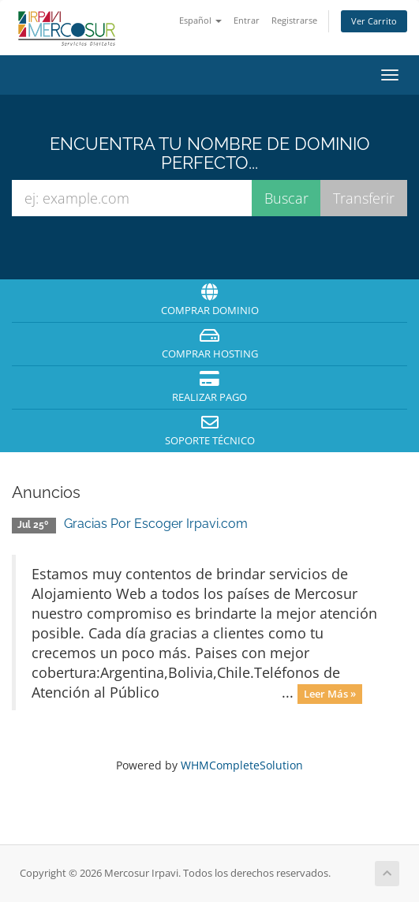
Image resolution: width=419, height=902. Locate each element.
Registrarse (294, 20)
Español (200, 20)
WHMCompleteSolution (242, 765)
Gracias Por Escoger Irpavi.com (156, 523)
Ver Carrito (374, 21)
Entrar (247, 20)
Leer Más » (330, 694)
